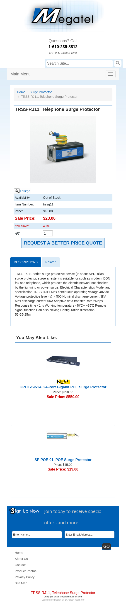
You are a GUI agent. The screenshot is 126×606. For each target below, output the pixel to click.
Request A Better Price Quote (63, 242)
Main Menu (20, 74)
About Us (21, 559)
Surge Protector (40, 92)
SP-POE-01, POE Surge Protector (63, 460)
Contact (20, 565)
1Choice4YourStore (75, 600)
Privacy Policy (24, 577)
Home (21, 92)
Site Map (21, 583)
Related (50, 262)
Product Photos (25, 571)
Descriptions (26, 262)
